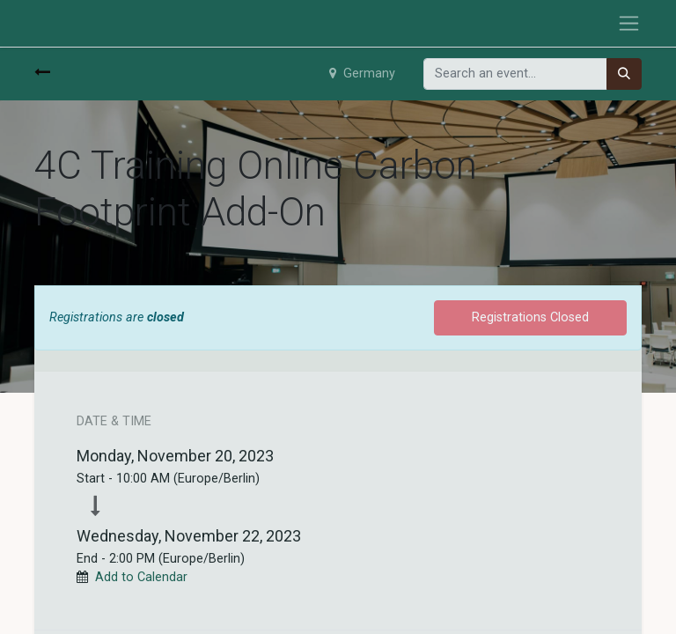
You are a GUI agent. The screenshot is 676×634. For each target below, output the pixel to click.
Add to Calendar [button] (141, 577)
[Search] (624, 74)
